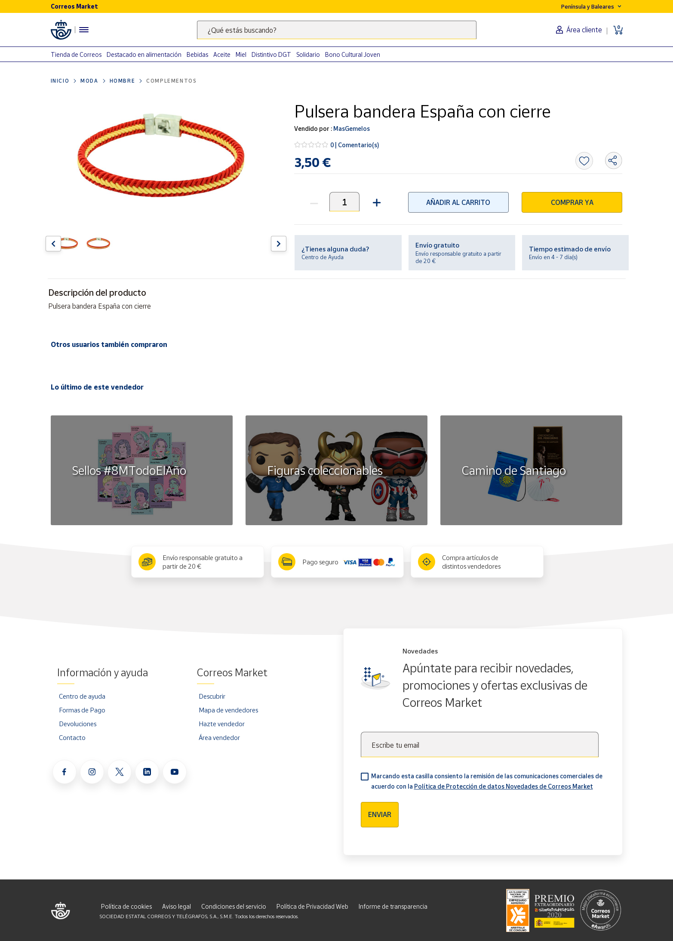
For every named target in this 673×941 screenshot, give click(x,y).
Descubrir (212, 696)
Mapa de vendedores (228, 710)
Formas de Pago (82, 710)
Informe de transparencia (393, 906)
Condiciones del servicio (233, 906)
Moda (89, 80)
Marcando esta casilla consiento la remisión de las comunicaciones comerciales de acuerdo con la (486, 781)
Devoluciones (77, 723)
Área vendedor (219, 737)
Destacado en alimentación (144, 54)
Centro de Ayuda (322, 257)
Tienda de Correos (76, 54)
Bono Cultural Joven (352, 54)
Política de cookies (126, 906)
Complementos (171, 80)
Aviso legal (176, 906)
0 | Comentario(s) (354, 145)
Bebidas (197, 54)
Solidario (308, 54)
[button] (376, 201)
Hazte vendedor (222, 723)
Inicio (60, 80)
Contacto (72, 737)
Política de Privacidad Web (312, 906)
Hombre (122, 80)
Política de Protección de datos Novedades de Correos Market (503, 786)
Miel (241, 54)
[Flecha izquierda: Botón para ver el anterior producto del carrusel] (53, 243)
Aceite (221, 54)
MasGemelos (351, 128)
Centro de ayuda (82, 696)
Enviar (379, 814)
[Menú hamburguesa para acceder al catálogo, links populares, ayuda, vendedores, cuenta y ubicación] (84, 29)
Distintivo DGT (271, 54)
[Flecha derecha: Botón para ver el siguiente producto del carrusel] (278, 243)
